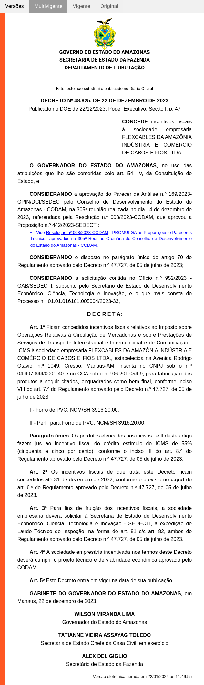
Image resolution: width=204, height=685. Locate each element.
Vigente (81, 6)
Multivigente (48, 6)
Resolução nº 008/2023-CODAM (77, 232)
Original (109, 6)
